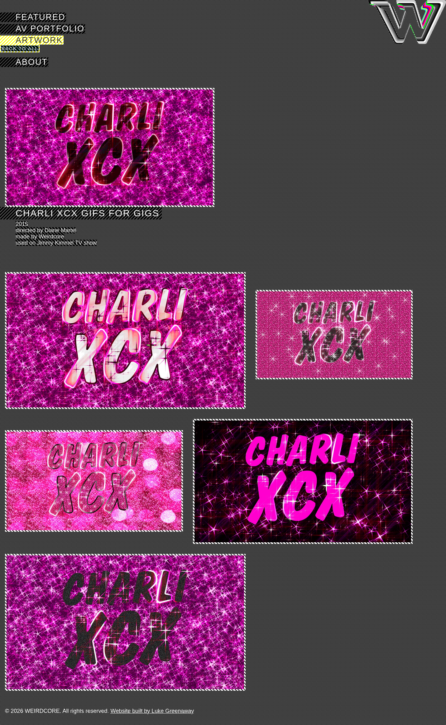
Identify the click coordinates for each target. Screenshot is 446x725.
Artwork (39, 40)
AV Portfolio (50, 28)
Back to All (20, 48)
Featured (40, 17)
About (32, 62)
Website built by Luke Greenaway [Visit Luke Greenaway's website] (152, 711)
